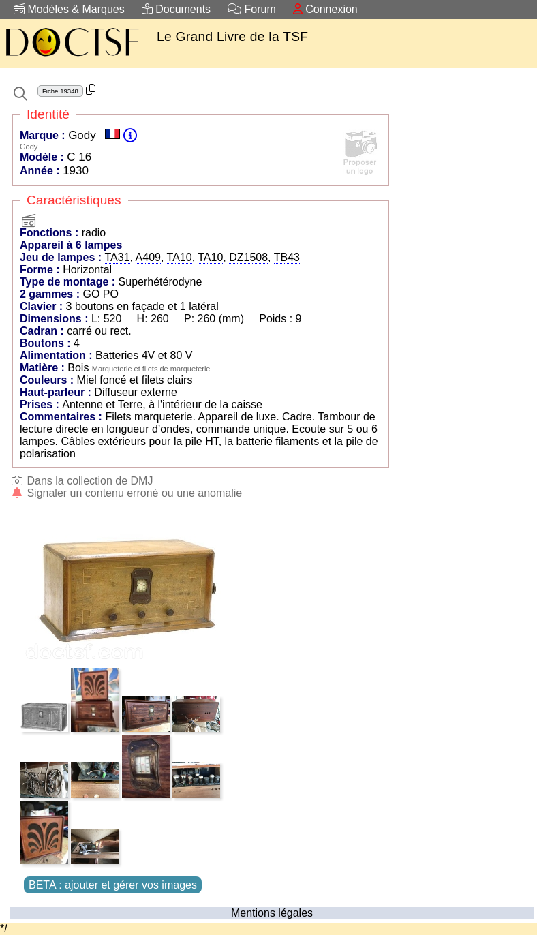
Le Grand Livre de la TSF (232, 36)
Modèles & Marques (69, 9)
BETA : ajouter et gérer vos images (113, 885)
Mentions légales (272, 913)
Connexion (325, 9)
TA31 (117, 257)
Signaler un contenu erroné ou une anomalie (126, 493)
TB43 (287, 257)
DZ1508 (248, 257)
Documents (176, 9)
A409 (148, 257)
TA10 (179, 257)
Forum (252, 9)
